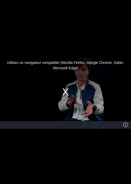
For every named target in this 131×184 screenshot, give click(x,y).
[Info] (125, 125)
